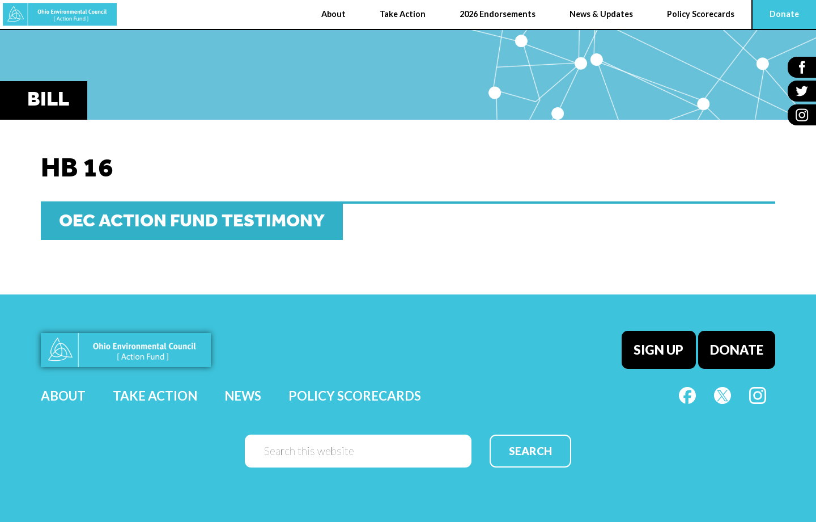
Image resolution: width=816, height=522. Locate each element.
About (63, 395)
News (242, 395)
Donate (736, 349)
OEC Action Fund (60, 14)
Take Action (155, 395)
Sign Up (658, 349)
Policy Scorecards (354, 395)
